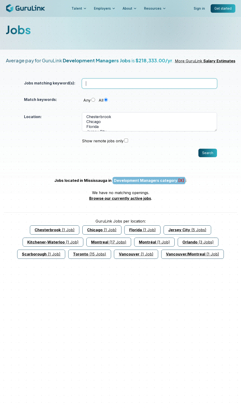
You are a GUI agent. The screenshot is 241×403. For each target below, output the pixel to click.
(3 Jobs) (198, 242)
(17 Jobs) (108, 242)
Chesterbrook (149, 116)
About (130, 8)
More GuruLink (205, 61)
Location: (33, 116)
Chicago (149, 121)
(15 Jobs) (89, 254)
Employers (104, 8)
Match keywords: (40, 99)
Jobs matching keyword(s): (49, 83)
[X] (181, 180)
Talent (79, 8)
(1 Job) (55, 229)
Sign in (199, 8)
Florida (149, 126)
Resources (155, 8)
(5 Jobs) (187, 229)
